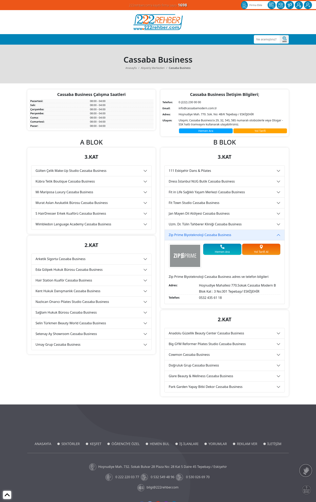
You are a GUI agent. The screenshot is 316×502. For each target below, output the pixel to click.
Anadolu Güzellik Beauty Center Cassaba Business (206, 333)
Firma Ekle (255, 5)
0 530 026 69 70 (193, 477)
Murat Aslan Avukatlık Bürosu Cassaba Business (72, 203)
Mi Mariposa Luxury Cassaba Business (64, 192)
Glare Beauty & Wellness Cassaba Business (201, 376)
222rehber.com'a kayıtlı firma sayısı (158, 5)
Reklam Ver (151, 39)
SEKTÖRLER (70, 443)
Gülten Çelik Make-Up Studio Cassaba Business (71, 170)
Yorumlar (132, 39)
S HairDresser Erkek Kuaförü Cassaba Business (71, 213)
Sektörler (53, 39)
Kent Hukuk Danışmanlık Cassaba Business (68, 291)
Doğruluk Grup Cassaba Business (194, 365)
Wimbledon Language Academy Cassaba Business (73, 224)
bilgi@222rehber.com (158, 487)
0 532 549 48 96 (158, 477)
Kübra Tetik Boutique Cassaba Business (65, 181)
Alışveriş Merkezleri (153, 68)
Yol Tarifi (260, 131)
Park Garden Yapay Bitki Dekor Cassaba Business (206, 386)
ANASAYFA (43, 443)
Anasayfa (36, 39)
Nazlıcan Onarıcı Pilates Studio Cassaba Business (72, 301)
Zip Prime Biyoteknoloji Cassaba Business (200, 235)
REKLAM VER (247, 443)
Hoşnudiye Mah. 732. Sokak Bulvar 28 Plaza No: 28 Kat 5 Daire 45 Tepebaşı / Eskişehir (158, 466)
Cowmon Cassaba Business (189, 354)
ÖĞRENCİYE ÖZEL (125, 443)
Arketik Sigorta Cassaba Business (61, 259)
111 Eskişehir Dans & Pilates (190, 170)
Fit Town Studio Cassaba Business (194, 203)
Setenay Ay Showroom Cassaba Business (66, 334)
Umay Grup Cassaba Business (58, 344)
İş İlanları (114, 39)
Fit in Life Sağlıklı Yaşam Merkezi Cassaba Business (207, 192)
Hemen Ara (205, 131)
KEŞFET (95, 443)
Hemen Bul (96, 39)
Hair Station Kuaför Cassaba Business (64, 280)
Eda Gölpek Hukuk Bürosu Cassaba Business (69, 269)
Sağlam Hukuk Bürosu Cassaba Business (66, 312)
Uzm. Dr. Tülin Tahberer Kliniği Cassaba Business (205, 224)
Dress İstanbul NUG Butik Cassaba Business (202, 181)
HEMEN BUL (159, 443)
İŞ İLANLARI (188, 443)
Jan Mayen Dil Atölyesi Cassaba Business (199, 213)
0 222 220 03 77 (123, 477)
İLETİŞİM (274, 443)
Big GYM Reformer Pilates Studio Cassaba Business (207, 344)
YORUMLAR (217, 443)
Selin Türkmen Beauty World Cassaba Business (71, 323)
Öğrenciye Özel (74, 39)
